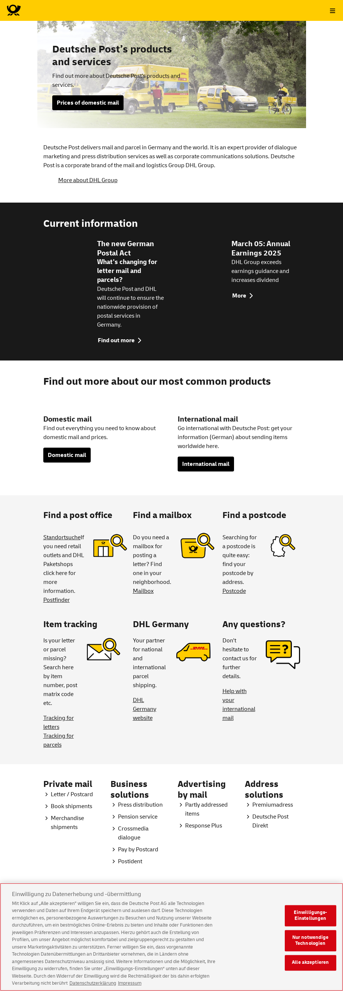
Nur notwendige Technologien (310, 947)
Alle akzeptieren (310, 969)
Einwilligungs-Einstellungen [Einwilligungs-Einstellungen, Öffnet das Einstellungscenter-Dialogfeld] (310, 922)
